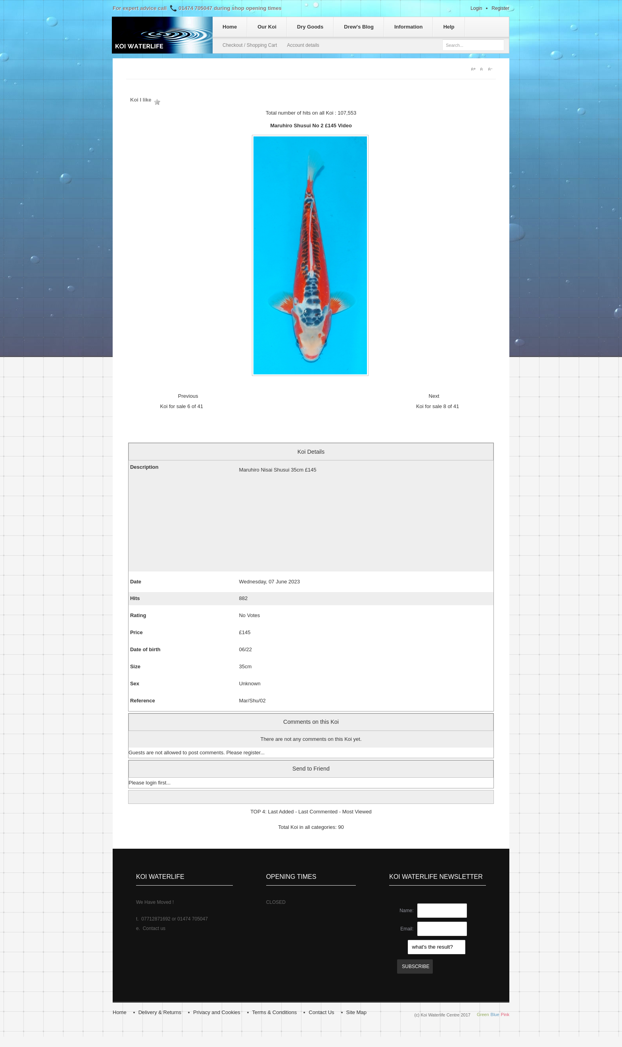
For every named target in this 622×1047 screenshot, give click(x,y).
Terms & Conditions (274, 1012)
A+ (474, 69)
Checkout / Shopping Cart (250, 45)
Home (120, 1012)
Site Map (356, 1012)
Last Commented (318, 812)
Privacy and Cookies (216, 1012)
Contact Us (321, 1012)
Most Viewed (357, 812)
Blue (495, 1014)
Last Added (281, 812)
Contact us (154, 928)
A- (492, 69)
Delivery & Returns (159, 1012)
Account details (303, 45)
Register (500, 8)
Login (476, 8)
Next (434, 396)
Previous (188, 396)
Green (483, 1014)
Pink (505, 1014)
